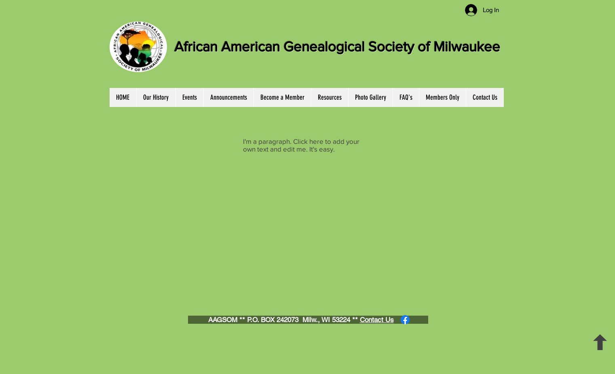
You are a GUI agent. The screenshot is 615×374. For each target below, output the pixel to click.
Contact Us (377, 320)
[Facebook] (405, 320)
